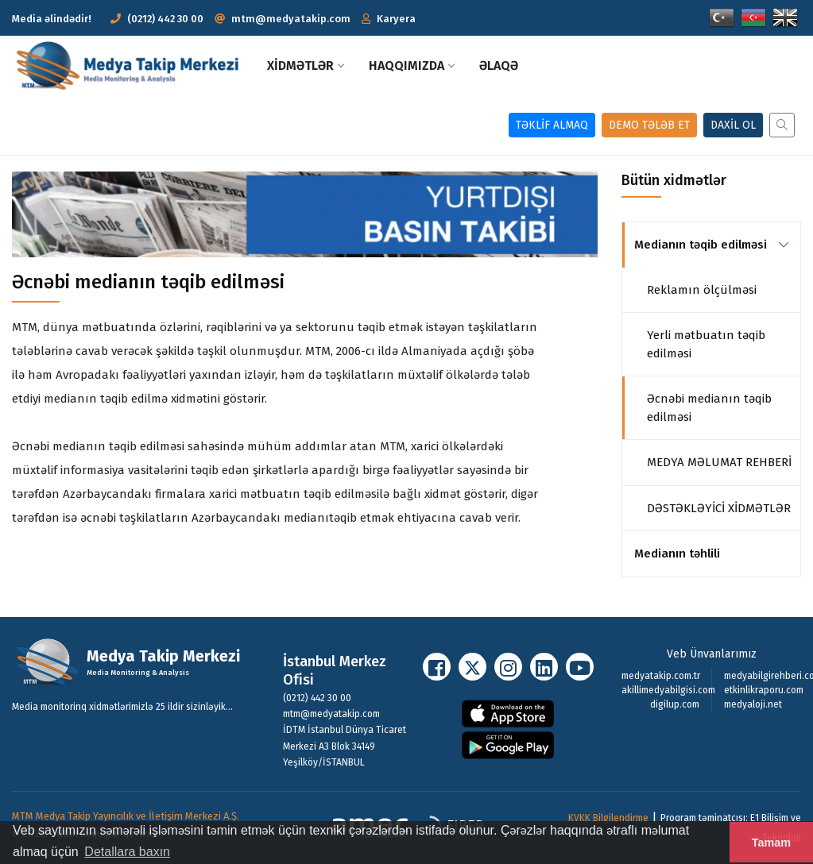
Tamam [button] (771, 842)
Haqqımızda (411, 65)
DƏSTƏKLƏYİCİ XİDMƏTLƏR (719, 508)
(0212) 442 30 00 (156, 19)
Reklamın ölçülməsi (702, 290)
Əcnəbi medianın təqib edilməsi (709, 408)
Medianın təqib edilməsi (700, 244)
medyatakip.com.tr (660, 675)
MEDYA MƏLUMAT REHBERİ (719, 462)
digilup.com (674, 704)
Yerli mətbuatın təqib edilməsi (706, 344)
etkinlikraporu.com (763, 690)
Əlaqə (498, 65)
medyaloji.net (753, 704)
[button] (389, 19)
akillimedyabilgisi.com (668, 690)
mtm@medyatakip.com (290, 19)
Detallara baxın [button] (127, 851)
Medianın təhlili (677, 553)
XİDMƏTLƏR (305, 65)
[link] (783, 244)
